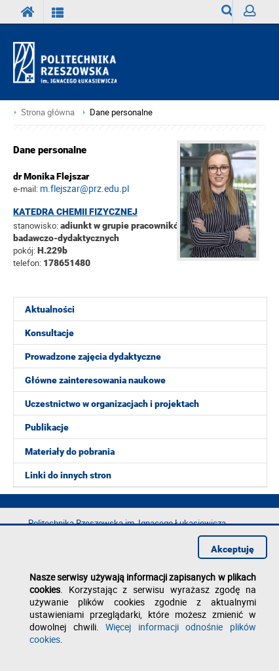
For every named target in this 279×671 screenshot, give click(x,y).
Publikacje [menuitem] (47, 427)
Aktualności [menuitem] (50, 309)
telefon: (27, 263)
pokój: (25, 250)
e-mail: (25, 189)
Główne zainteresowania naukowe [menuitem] (95, 380)
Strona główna (48, 112)
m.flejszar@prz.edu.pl (84, 188)
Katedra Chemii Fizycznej (75, 211)
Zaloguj (255, 14)
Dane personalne (121, 112)
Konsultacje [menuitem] (49, 333)
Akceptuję (232, 549)
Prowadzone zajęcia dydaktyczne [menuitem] (93, 356)
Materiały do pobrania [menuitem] (70, 451)
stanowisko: (35, 225)
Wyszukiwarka (226, 14)
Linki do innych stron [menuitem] (68, 475)
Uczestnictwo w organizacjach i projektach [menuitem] (112, 403)
